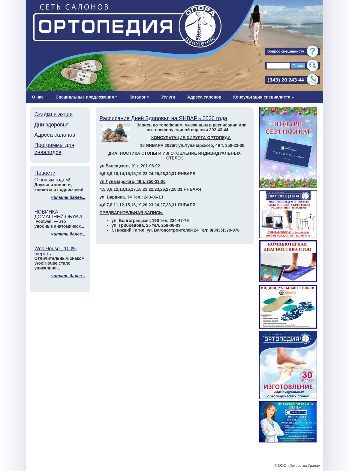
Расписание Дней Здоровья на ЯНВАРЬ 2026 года (163, 118)
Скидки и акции (54, 114)
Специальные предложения (86, 97)
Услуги (168, 97)
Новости (45, 173)
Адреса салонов (204, 97)
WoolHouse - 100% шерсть (56, 251)
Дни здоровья (52, 125)
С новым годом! (53, 179)
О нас (38, 97)
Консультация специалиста (263, 97)
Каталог (139, 97)
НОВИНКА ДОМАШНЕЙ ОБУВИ (58, 214)
